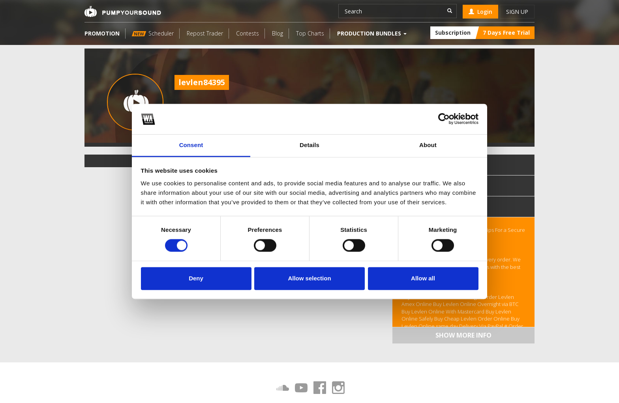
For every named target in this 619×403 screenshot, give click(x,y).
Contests (247, 33)
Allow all (423, 278)
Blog (277, 33)
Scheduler (153, 33)
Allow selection (309, 278)
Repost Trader (205, 33)
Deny (196, 278)
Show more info (463, 335)
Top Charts (310, 33)
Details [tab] (309, 145)
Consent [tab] (191, 145)
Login (480, 11)
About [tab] (428, 145)
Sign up (517, 11)
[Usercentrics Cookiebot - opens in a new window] (443, 119)
